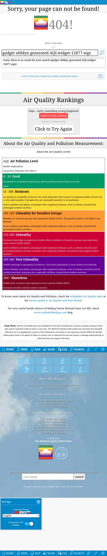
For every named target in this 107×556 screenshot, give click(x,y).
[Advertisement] (53, 105)
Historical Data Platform (53, 511)
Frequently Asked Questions (52, 490)
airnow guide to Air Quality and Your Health (55, 339)
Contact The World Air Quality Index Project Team (53, 463)
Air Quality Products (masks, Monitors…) (53, 505)
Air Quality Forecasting (53, 502)
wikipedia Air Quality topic (86, 335)
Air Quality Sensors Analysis (53, 484)
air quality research (51, 472)
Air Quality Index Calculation (53, 499)
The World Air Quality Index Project (53, 519)
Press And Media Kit (53, 466)
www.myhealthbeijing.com (50, 351)
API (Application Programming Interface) (53, 508)
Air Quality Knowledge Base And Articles (53, 478)
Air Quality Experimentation (53, 481)
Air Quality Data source (53, 497)
